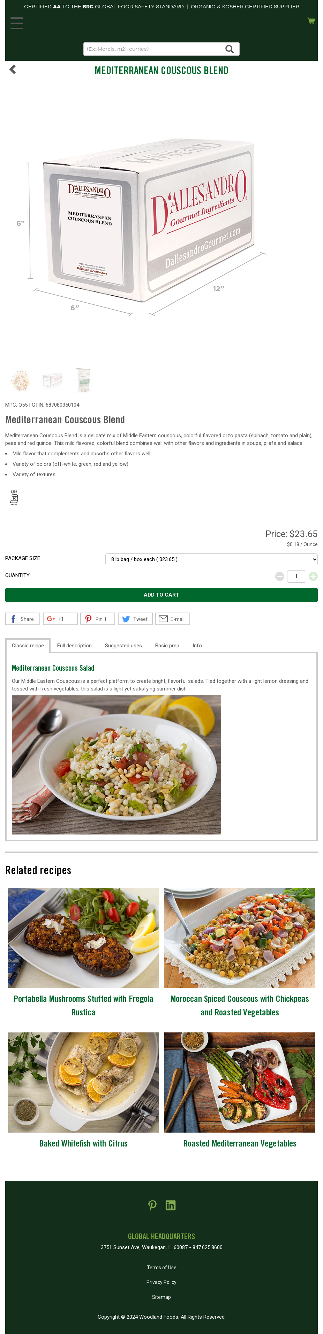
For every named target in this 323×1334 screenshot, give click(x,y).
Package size (22, 558)
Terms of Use (161, 1267)
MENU (15, 21)
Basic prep (167, 645)
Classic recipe (28, 645)
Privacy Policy (161, 1282)
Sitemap (161, 1297)
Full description (74, 645)
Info (197, 645)
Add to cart (161, 595)
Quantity (17, 575)
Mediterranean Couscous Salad (53, 669)
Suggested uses (123, 645)
